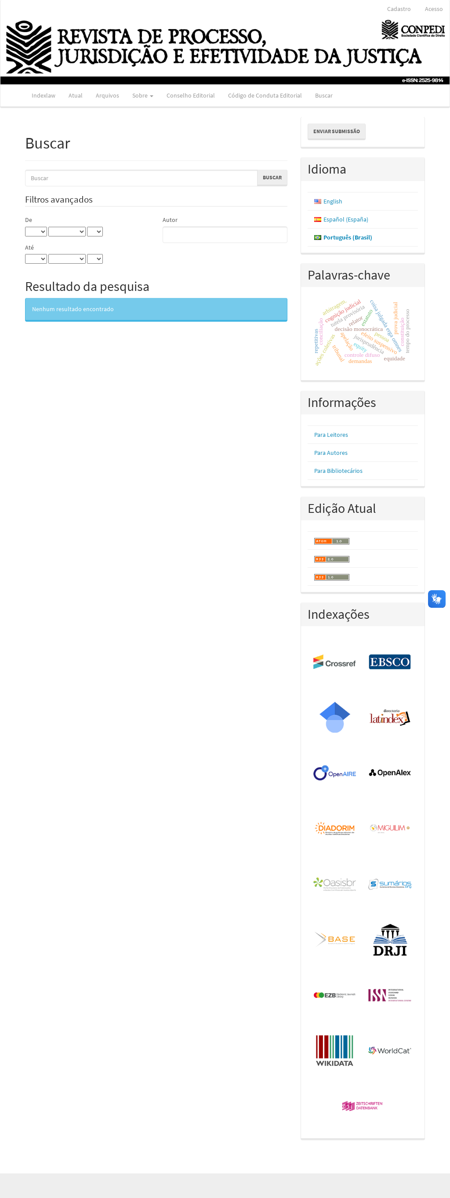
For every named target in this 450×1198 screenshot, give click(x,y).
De (28, 220)
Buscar (324, 95)
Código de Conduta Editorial (265, 95)
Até (29, 247)
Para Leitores (331, 435)
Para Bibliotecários (338, 471)
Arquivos (107, 95)
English (332, 201)
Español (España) (345, 219)
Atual (76, 95)
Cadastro (399, 9)
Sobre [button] (142, 95)
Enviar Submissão (336, 131)
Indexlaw (43, 95)
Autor (170, 220)
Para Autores (331, 453)
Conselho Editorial (191, 95)
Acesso (434, 9)
